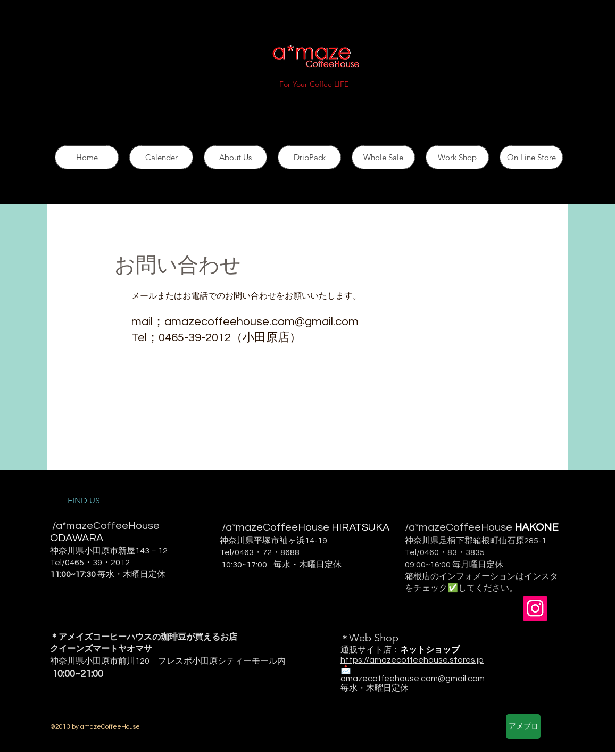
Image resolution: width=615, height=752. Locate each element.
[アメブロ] (523, 726)
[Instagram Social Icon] (535, 608)
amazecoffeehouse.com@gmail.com (261, 322)
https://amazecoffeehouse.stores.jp (412, 660)
